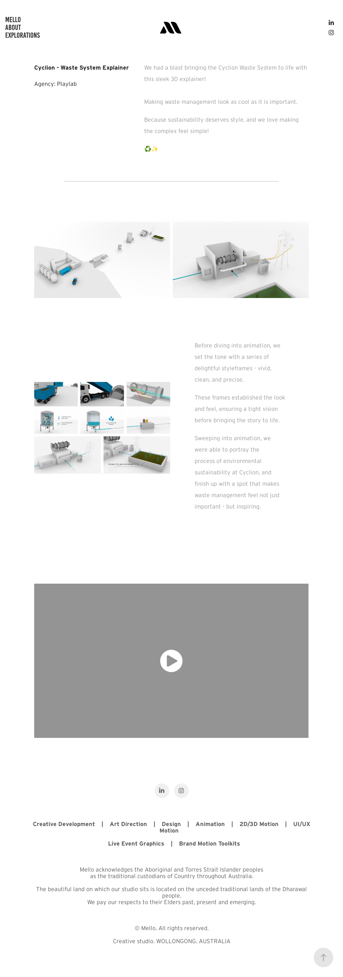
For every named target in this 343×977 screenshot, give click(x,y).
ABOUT (13, 27)
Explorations (22, 35)
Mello (13, 20)
